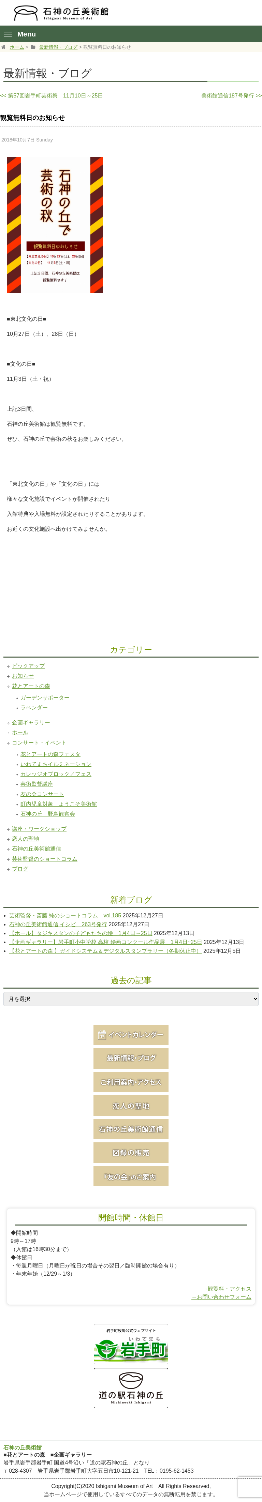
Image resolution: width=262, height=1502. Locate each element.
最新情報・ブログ (58, 47)
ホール (20, 732)
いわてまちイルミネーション (55, 764)
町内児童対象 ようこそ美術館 (58, 804)
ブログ (20, 869)
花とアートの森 (31, 686)
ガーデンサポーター (45, 698)
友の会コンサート (42, 794)
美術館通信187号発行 (231, 96)
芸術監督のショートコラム (44, 859)
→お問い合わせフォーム (221, 1297)
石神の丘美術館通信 (36, 849)
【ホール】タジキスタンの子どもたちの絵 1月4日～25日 (80, 933)
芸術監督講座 (36, 784)
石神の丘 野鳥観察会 (47, 814)
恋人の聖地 (25, 839)
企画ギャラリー (31, 722)
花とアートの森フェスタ (50, 754)
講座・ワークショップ (39, 829)
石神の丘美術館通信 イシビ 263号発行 (58, 924)
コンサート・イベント (39, 743)
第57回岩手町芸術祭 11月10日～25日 (51, 96)
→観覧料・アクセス (226, 1289)
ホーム (17, 47)
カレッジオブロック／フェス (55, 774)
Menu (20, 34)
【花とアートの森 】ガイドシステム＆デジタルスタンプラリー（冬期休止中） (105, 951)
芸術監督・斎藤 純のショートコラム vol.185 (65, 915)
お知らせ (23, 676)
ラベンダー (34, 707)
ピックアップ (28, 666)
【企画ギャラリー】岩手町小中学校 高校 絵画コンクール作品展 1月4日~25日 (105, 942)
